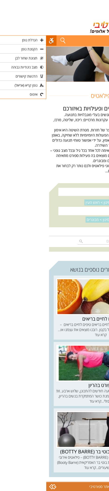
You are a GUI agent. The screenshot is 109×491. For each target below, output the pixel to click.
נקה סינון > (55, 202)
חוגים (102, 84)
